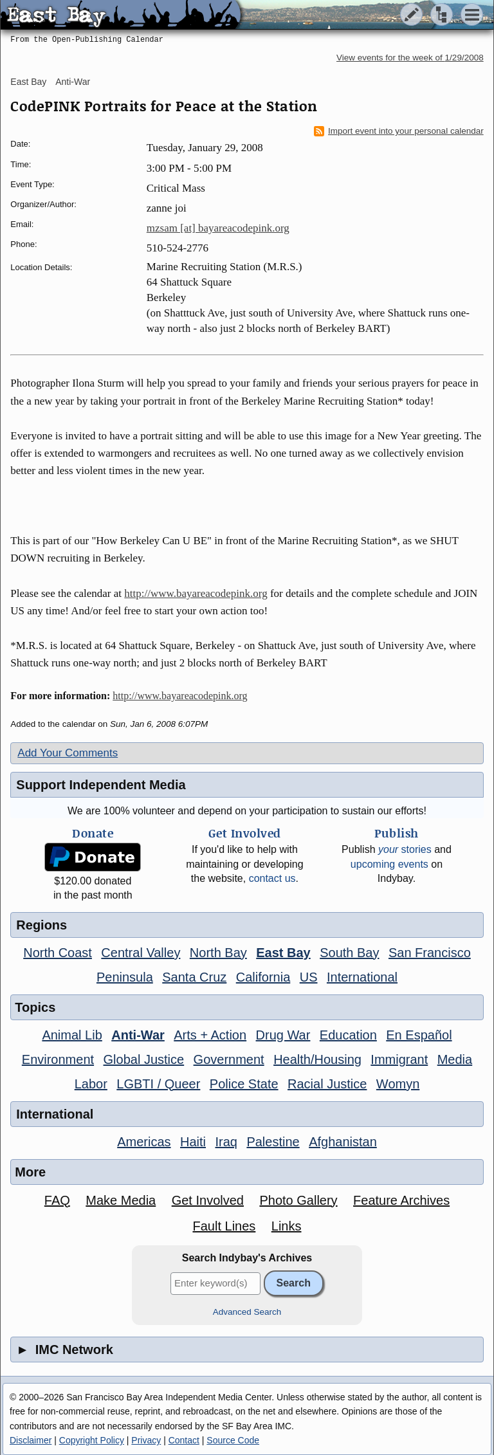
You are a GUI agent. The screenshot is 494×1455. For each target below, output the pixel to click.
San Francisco (430, 953)
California (263, 977)
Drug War (283, 1035)
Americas (143, 1142)
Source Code (232, 1440)
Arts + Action (210, 1035)
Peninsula (124, 977)
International (362, 977)
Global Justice (144, 1059)
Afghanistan (343, 1142)
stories (405, 849)
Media (454, 1059)
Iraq (226, 1142)
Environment (58, 1059)
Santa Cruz (194, 977)
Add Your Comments (67, 753)
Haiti (193, 1142)
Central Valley (140, 953)
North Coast (57, 953)
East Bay (28, 82)
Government (229, 1059)
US (309, 977)
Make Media (121, 1200)
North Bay (218, 953)
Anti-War (72, 82)
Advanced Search (247, 1312)
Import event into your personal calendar (399, 131)
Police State (244, 1084)
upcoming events (389, 864)
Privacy (146, 1440)
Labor (91, 1084)
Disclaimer (30, 1440)
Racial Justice (327, 1084)
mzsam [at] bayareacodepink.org (218, 228)
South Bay (349, 953)
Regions (41, 925)
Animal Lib (72, 1035)
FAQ (57, 1200)
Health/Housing (317, 1059)
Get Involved (208, 1200)
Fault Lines (223, 1226)
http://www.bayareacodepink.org (195, 593)
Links (286, 1226)
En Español (419, 1035)
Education (348, 1035)
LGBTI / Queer (158, 1084)
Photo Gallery (298, 1200)
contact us (272, 878)
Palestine (272, 1142)
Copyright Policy (91, 1440)
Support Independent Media (100, 785)
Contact (184, 1440)
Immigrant (399, 1059)
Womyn (397, 1084)
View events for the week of (410, 57)
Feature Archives (401, 1200)
